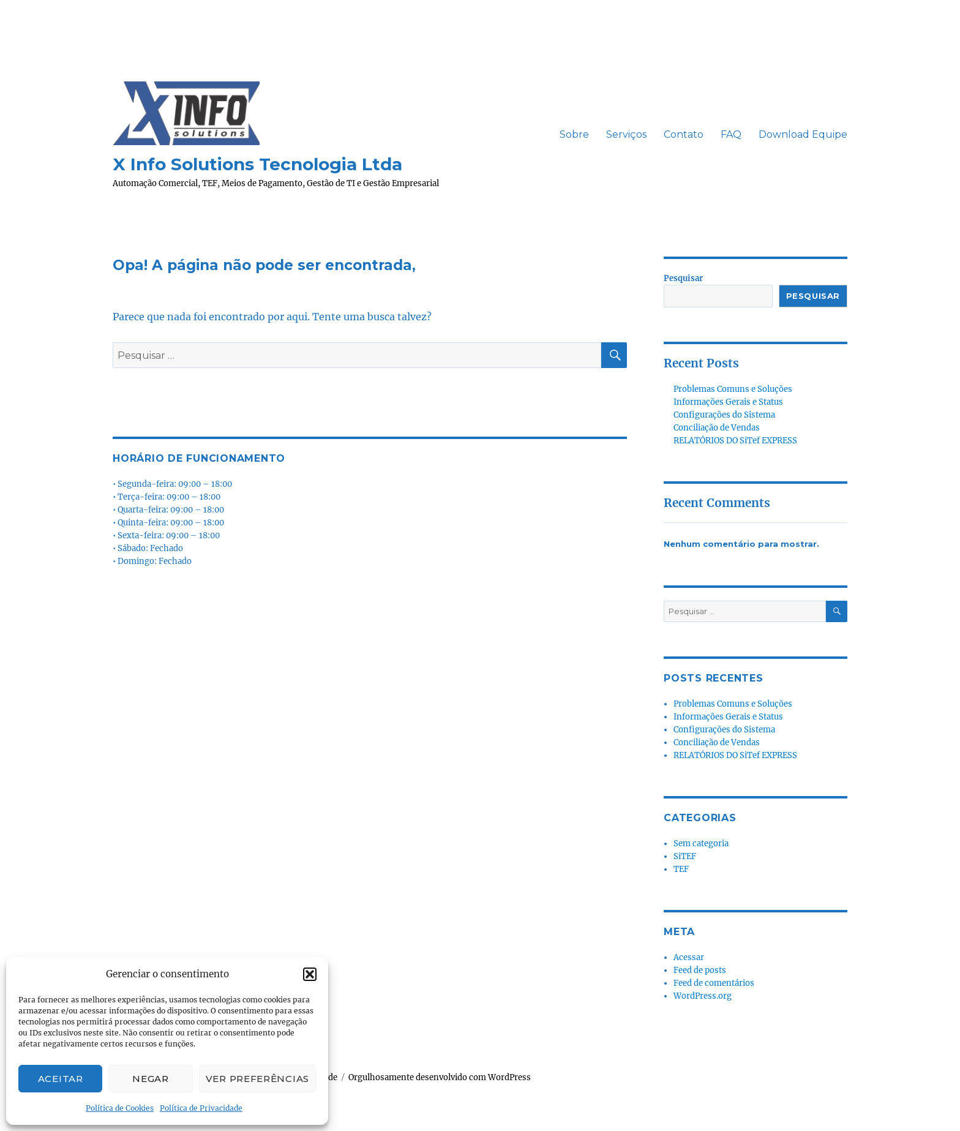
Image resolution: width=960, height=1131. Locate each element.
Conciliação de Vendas (716, 428)
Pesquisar (683, 278)
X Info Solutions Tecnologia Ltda (257, 164)
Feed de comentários (713, 983)
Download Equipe (803, 134)
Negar (150, 1078)
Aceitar (60, 1078)
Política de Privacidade (201, 1108)
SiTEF (684, 856)
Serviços (626, 134)
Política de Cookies (120, 1108)
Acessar (688, 957)
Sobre (574, 134)
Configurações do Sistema (724, 415)
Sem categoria (701, 843)
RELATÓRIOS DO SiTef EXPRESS (735, 440)
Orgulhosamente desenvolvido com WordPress (439, 1077)
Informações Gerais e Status (728, 402)
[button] (310, 974)
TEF (681, 869)
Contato (683, 134)
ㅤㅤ (542, 135)
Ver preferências (257, 1078)
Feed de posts (699, 970)
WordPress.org (702, 996)
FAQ (731, 134)
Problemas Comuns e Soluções (732, 389)
